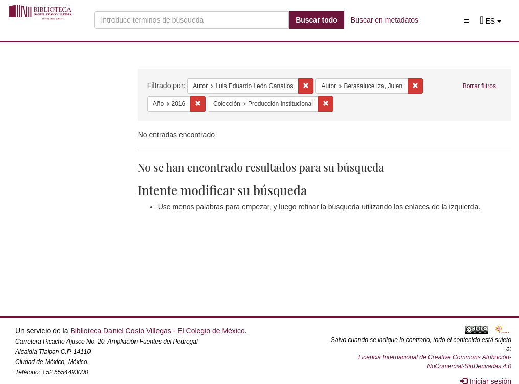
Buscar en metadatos (384, 20)
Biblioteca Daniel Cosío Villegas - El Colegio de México (157, 331)
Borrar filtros (479, 86)
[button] (490, 21)
